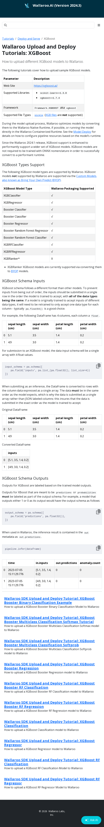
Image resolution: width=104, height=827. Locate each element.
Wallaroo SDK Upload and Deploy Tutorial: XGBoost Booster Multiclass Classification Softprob (49, 643)
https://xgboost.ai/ (46, 86)
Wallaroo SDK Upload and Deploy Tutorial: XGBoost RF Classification (52, 762)
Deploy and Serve (29, 39)
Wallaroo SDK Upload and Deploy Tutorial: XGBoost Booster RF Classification (49, 685)
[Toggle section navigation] (99, 25)
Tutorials (8, 39)
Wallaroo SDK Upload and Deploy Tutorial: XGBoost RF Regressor (52, 781)
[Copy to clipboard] (98, 366)
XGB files (51, 115)
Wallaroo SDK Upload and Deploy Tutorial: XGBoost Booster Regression (49, 666)
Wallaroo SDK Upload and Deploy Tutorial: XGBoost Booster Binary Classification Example (49, 600)
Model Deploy (82, 132)
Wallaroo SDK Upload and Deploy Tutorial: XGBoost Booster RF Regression (49, 704)
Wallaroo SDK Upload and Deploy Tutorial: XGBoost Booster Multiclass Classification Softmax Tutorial (49, 619)
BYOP (14, 271)
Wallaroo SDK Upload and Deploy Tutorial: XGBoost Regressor (49, 742)
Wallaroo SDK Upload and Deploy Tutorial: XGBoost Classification (49, 723)
